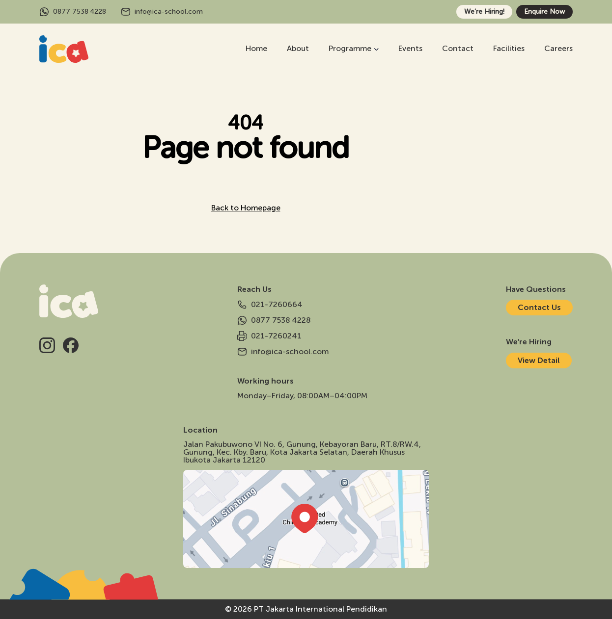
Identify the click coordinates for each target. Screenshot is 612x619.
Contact (457, 48)
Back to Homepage (245, 207)
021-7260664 (270, 305)
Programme (350, 48)
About (298, 48)
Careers (558, 48)
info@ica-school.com (162, 12)
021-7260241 (269, 336)
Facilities (509, 48)
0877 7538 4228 (72, 12)
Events (410, 48)
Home (256, 48)
